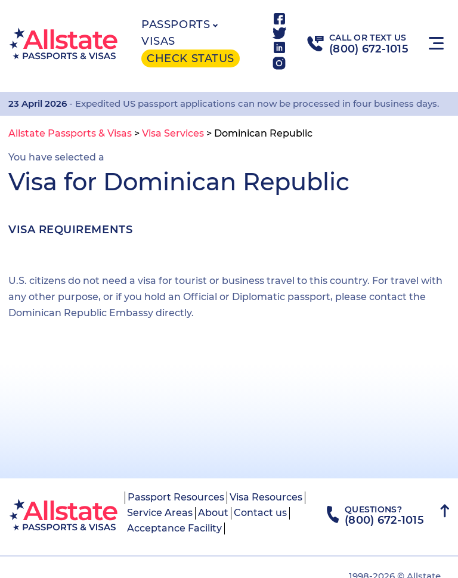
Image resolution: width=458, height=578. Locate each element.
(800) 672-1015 (369, 49)
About (213, 512)
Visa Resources (266, 497)
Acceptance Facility (174, 528)
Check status (190, 58)
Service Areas (160, 512)
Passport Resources (176, 497)
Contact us (260, 512)
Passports (175, 24)
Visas (158, 41)
